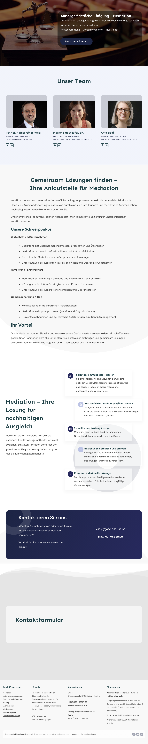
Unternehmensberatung (13, 696)
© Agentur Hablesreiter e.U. (15, 734)
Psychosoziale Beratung (13, 699)
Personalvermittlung (11, 715)
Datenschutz (86, 734)
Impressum (75, 734)
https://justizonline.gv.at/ (78, 718)
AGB (94, 734)
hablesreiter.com (62, 734)
